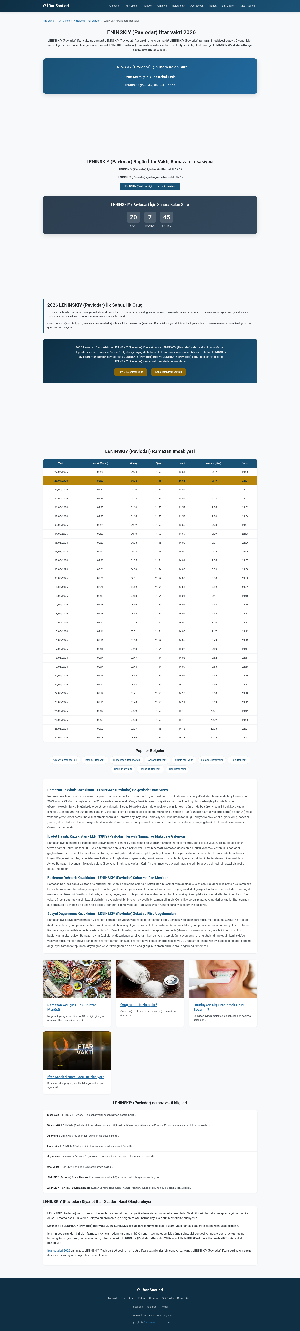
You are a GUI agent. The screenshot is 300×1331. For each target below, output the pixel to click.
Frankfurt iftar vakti (150, 769)
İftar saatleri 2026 (58, 1250)
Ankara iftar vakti (157, 759)
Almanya (162, 5)
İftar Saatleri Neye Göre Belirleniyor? (75, 1077)
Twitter (164, 1306)
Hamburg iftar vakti (212, 759)
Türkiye (148, 5)
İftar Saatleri (149, 1322)
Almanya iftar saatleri (65, 759)
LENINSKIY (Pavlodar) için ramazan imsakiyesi (150, 186)
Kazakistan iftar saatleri (168, 372)
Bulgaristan (178, 5)
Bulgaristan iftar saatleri (126, 759)
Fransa (213, 5)
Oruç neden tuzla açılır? (138, 1005)
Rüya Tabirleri (247, 5)
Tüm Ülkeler (131, 5)
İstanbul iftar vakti (95, 759)
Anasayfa (114, 5)
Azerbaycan (197, 5)
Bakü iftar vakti (177, 769)
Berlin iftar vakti (123, 769)
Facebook (137, 1306)
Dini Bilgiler (228, 5)
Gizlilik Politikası (137, 1315)
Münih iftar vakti (184, 759)
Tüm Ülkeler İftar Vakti (130, 372)
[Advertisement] (150, 127)
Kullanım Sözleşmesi (160, 1315)
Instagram (151, 1306)
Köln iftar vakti (239, 759)
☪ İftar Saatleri (56, 5)
